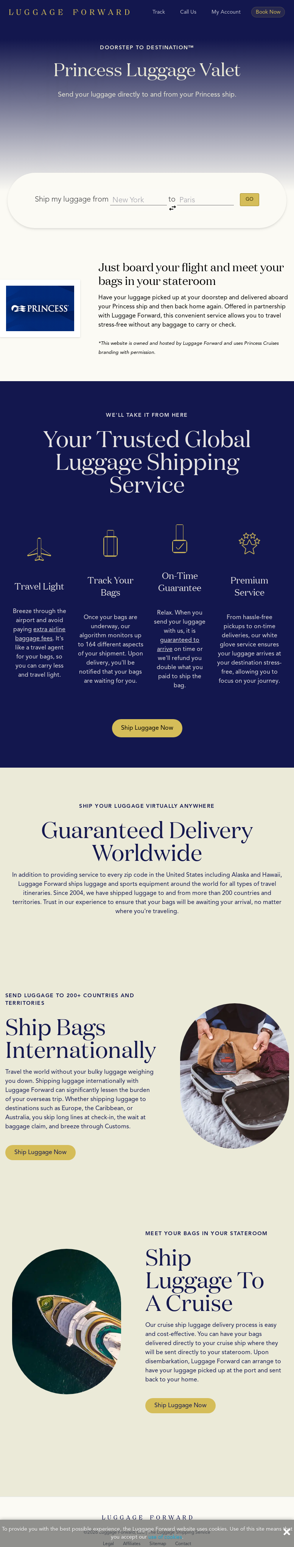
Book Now (268, 12)
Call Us (188, 12)
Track (158, 12)
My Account (226, 12)
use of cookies (165, 1537)
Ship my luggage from (67, 190)
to (173, 191)
